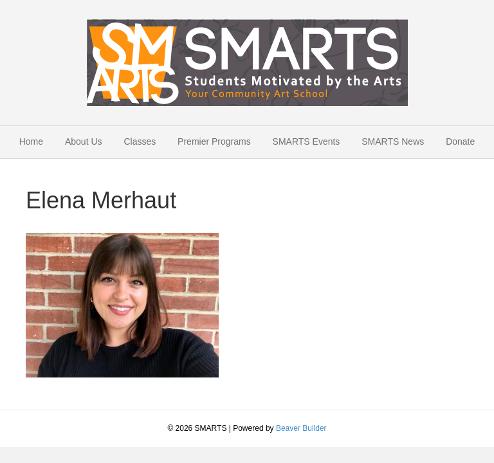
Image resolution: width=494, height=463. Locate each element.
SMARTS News (392, 141)
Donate (460, 141)
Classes (140, 141)
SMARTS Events (306, 141)
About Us (83, 141)
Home (31, 141)
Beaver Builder (301, 428)
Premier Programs (214, 141)
